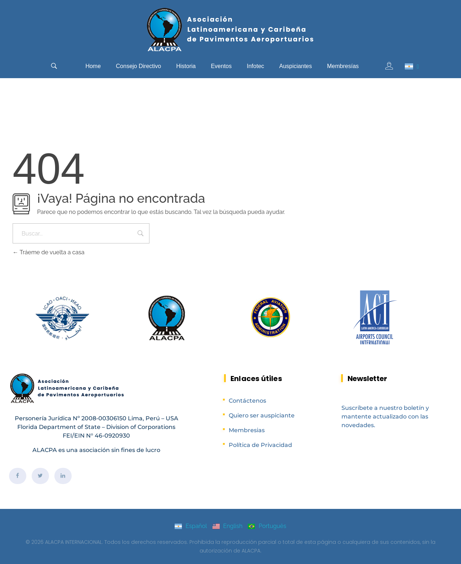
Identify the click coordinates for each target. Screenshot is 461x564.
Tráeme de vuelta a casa (49, 252)
